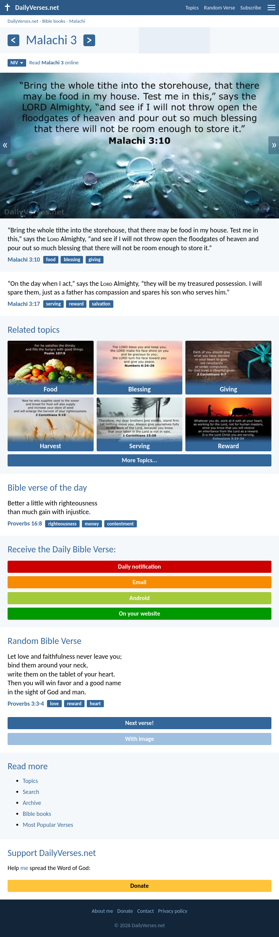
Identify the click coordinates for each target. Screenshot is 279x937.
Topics (192, 8)
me (24, 868)
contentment (120, 524)
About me (102, 911)
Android (139, 598)
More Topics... (139, 460)
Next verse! (139, 723)
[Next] (89, 40)
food (51, 259)
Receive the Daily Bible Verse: (62, 549)
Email (140, 582)
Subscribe (250, 8)
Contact (145, 911)
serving (53, 304)
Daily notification (139, 566)
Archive (32, 802)
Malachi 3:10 (24, 259)
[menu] (271, 10)
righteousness (62, 524)
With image (139, 738)
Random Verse (219, 8)
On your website (139, 613)
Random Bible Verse (45, 640)
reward (76, 304)
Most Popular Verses (48, 824)
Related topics (34, 329)
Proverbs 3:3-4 (26, 703)
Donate (139, 885)
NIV (17, 62)
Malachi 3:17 (24, 303)
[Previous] (13, 40)
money (92, 524)
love (54, 703)
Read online (53, 62)
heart (95, 703)
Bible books (53, 21)
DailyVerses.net (23, 21)
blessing (72, 259)
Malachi (77, 21)
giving (94, 259)
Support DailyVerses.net (52, 852)
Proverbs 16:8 (25, 523)
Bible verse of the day (47, 487)
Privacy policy (172, 911)
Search (31, 791)
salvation (101, 304)
